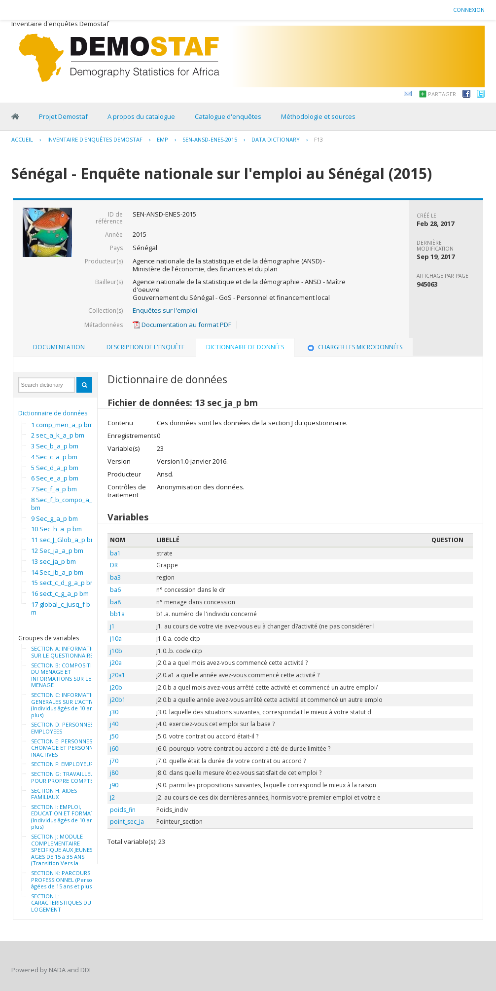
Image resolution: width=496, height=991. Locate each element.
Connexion (469, 9)
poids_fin (123, 810)
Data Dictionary (275, 139)
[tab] (59, 347)
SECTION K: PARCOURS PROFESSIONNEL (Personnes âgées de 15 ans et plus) (68, 880)
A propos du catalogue (141, 116)
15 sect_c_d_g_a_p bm (63, 583)
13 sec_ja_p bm (53, 561)
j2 (112, 797)
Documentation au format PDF (182, 324)
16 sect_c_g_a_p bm (60, 593)
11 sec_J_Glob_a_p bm (63, 540)
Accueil (22, 139)
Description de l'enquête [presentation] (145, 347)
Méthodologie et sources (318, 116)
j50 (114, 736)
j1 (112, 626)
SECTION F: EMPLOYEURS (64, 764)
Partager (442, 94)
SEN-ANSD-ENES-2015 (209, 139)
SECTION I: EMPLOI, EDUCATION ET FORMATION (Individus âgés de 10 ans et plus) (67, 817)
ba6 (115, 590)
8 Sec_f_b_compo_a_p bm (63, 504)
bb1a (117, 614)
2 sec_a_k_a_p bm (57, 435)
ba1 (115, 553)
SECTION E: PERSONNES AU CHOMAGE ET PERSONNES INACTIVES (66, 748)
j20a (116, 663)
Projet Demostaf (63, 116)
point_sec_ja (127, 821)
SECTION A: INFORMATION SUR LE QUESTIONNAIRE (65, 652)
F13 (318, 139)
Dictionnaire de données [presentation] (245, 347)
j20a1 (117, 675)
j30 (114, 712)
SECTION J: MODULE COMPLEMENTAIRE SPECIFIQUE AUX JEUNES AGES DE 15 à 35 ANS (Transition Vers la (62, 850)
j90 (114, 785)
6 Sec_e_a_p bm (54, 478)
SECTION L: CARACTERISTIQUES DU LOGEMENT (61, 903)
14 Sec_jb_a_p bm (57, 572)
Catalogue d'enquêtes (228, 116)
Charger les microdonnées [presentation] (354, 347)
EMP (162, 139)
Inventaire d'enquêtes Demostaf (94, 139)
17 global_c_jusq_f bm (60, 608)
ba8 (115, 602)
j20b (116, 687)
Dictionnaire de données (52, 413)
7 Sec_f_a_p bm (54, 489)
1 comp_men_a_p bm (62, 425)
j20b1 (118, 700)
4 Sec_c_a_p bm (54, 457)
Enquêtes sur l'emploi (165, 310)
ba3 (115, 577)
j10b (116, 651)
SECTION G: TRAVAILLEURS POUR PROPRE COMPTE (66, 777)
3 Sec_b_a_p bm (54, 446)
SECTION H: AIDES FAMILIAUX (54, 794)
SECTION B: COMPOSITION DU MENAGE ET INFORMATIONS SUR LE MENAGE (65, 675)
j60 (114, 748)
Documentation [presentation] (59, 347)
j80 (114, 773)
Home (15, 116)
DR (114, 565)
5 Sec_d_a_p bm (54, 468)
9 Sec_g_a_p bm (54, 518)
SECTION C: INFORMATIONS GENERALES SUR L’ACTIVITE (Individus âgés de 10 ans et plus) (67, 705)
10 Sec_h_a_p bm (56, 529)
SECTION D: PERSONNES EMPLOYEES (62, 727)
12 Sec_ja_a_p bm (57, 550)
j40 (114, 724)
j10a (116, 638)
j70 (114, 761)
